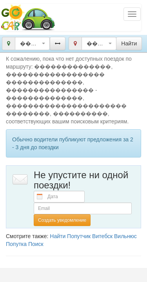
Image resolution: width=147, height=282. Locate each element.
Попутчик (79, 236)
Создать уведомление (62, 220)
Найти (57, 236)
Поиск (36, 244)
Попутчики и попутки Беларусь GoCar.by (28, 17)
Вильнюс (125, 236)
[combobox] (32, 43)
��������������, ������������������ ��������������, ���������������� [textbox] (30, 43)
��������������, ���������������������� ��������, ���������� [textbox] (97, 43)
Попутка (16, 244)
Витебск (102, 236)
